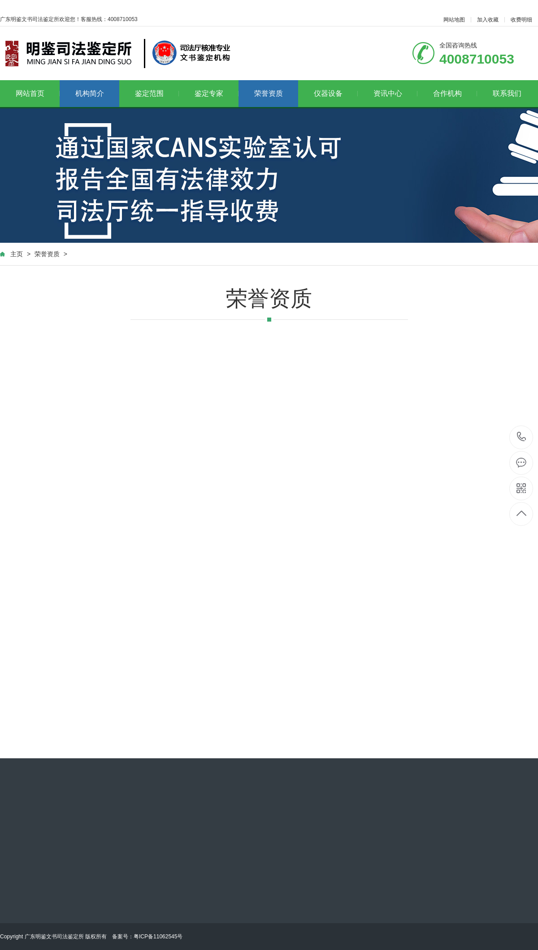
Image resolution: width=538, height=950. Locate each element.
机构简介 (89, 93)
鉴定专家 (217, 93)
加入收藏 (488, 20)
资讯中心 (395, 93)
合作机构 (455, 93)
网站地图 (454, 20)
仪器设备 (336, 93)
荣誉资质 (268, 93)
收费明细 (521, 20)
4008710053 (522, 437)
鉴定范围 (157, 93)
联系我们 (507, 93)
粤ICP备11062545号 (158, 936)
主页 (16, 254)
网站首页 (38, 93)
